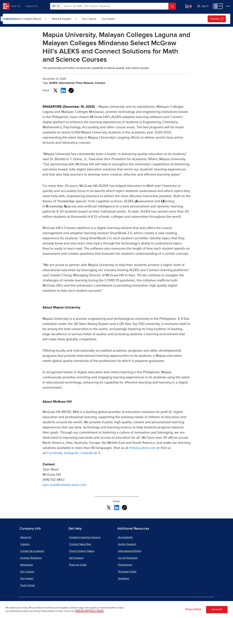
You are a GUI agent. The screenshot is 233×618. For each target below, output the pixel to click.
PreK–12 (18, 6)
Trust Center (27, 585)
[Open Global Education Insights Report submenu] (64, 18)
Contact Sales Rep (80, 544)
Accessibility (125, 537)
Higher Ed (34, 6)
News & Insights (80, 18)
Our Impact (127, 18)
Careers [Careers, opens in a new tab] (216, 19)
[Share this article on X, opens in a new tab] (55, 90)
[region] (116, 609)
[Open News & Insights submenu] (94, 18)
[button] (202, 6)
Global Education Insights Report (40, 18)
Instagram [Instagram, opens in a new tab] (71, 453)
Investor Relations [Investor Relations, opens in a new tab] (31, 558)
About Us (11, 18)
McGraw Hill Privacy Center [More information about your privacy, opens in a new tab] (89, 611)
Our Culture (108, 18)
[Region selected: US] (218, 6)
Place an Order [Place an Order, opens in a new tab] (78, 564)
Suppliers (123, 578)
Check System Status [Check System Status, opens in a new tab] (81, 551)
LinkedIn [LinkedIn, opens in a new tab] (86, 453)
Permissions (125, 564)
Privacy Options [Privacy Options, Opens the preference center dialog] (193, 609)
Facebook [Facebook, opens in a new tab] (54, 453)
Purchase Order (127, 571)
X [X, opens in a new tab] (99, 453)
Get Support (76, 558)
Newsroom (26, 564)
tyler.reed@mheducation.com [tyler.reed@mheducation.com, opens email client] (64, 485)
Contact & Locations (32, 551)
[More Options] (227, 6)
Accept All (217, 609)
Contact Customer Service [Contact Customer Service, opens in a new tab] (84, 537)
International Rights (129, 551)
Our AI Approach (128, 558)
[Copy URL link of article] (71, 90)
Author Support (127, 544)
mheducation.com (142, 448)
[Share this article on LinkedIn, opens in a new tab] (63, 90)
